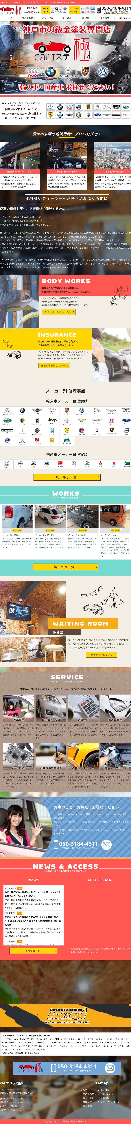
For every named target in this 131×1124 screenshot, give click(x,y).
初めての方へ (28, 18)
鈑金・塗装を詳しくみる (58, 311)
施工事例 (86, 18)
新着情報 (105, 1097)
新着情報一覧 (33, 950)
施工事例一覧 (66, 477)
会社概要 (105, 18)
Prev (6, 57)
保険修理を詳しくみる (53, 365)
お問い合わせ (107, 1093)
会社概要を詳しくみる (100, 654)
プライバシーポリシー (111, 1101)
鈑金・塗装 (47, 18)
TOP (10, 18)
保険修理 (66, 18)
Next (124, 57)
